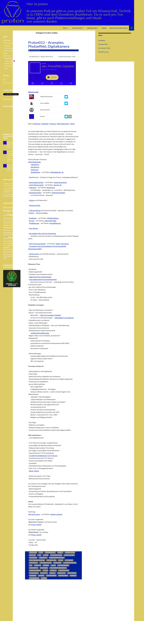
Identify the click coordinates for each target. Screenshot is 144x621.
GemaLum (34, 170)
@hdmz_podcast (56, 514)
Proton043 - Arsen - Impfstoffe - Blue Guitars (12, 144)
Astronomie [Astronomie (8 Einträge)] (7, 207)
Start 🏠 (66, 28)
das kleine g (35, 167)
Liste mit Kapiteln (9, 48)
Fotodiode (69, 560)
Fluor (61, 560)
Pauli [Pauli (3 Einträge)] (14, 232)
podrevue (32, 187)
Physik (46, 570)
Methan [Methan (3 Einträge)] (5, 232)
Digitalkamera (69, 555)
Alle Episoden (92, 28)
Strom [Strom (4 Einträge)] (12, 252)
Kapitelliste (7, 45)
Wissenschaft (34, 578)
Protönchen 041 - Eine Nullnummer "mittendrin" (13, 167)
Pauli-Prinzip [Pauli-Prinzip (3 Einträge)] (6, 234)
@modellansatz (55, 223)
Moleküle (44, 124)
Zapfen (44, 578)
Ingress (31, 200)
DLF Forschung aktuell (37, 244)
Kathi (5, 68)
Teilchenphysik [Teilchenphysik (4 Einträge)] (7, 256)
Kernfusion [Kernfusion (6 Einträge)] (13, 225)
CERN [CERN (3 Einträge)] (4, 215)
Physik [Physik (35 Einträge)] (12, 237)
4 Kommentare (35, 50)
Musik (72, 124)
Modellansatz (34, 223)
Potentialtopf (64, 570)
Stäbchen (33, 575)
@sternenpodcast (60, 182)
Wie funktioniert (63, 124)
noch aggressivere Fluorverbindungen (43, 279)
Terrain (31, 221)
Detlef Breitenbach (9, 58)
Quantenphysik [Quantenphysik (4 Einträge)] (12, 243)
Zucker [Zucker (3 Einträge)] (5, 258)
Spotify (39, 524)
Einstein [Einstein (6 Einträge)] (6, 218)
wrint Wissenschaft (36, 185)
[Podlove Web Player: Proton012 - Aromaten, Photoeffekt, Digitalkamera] (53, 74)
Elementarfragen (35, 193)
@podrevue (51, 187)
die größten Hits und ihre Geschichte (42, 233)
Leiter (53, 565)
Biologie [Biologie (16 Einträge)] (7, 210)
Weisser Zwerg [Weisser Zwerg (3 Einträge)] (16, 256)
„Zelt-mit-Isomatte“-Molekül (50, 315)
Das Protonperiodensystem (11, 43)
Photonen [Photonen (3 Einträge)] (5, 238)
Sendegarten (35, 172)
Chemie (46, 555)
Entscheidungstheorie (37, 560)
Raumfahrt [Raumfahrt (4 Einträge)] (6, 247)
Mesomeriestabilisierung (58, 568)
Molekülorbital (35, 570)
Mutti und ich (34, 254)
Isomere (46, 565)
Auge (41, 552)
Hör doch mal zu (34, 514)
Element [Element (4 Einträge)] (17, 218)
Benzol (60, 552)
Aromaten (33, 552)
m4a (4, 81)
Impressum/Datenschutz (118, 28)
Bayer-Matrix (34, 471)
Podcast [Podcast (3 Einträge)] (5, 241)
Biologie (32, 555)
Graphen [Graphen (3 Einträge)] (5, 223)
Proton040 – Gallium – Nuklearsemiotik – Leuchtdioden (11, 190)
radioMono (35, 164)
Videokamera (63, 575)
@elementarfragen (58, 193)
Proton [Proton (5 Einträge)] (5, 243)
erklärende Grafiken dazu (40, 333)
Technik (41, 575)
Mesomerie (44, 568)
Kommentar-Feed (104, 48)
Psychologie (34, 573)
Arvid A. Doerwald (9, 66)
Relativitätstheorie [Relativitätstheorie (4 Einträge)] (9, 249)
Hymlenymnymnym (70, 562)
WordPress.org (103, 52)
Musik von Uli (8, 63)
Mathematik (34, 568)
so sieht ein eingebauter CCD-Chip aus (43, 456)
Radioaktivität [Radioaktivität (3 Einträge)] (15, 245)
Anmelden (101, 40)
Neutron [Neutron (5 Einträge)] (10, 232)
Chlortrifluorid (56, 555)
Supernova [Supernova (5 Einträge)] (6, 254)
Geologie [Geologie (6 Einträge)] (14, 221)
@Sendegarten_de (57, 172)
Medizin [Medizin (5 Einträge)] (15, 230)
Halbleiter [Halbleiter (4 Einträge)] (6, 225)
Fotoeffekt (33, 562)
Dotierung (33, 557)
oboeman (6, 183)
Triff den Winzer (35, 210)
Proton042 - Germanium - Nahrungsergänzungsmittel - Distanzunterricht (13, 155)
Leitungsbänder (63, 565)
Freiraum (52, 124)
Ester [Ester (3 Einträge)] (9, 221)
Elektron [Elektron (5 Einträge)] (12, 218)
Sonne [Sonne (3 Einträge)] (16, 249)
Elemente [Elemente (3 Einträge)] (5, 221)
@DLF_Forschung (62, 244)
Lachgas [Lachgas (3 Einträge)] (14, 227)
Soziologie (61, 573)
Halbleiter (57, 562)
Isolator (38, 565)
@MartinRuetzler (34, 162)
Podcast (53, 570)
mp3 (4, 79)
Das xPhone (33, 228)
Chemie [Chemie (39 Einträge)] (11, 215)
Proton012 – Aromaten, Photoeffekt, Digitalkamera (48, 44)
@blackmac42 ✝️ (10, 61)
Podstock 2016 (34, 205)
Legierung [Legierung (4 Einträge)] (6, 230)
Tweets (104, 28)
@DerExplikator (53, 218)
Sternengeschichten (36, 182)
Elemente (37, 124)
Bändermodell (50, 552)
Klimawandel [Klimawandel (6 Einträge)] (7, 227)
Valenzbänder (51, 575)
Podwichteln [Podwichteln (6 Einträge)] (12, 241)
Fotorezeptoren (45, 562)
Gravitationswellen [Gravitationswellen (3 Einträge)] (13, 223)
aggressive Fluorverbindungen (40, 277)
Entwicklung (51, 560)
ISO (31, 565)
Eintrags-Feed (102, 44)
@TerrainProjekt (50, 221)
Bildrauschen (70, 552)
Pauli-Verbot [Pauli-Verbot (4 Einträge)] (14, 234)
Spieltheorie (72, 573)
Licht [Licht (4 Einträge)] (10, 230)
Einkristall (43, 557)
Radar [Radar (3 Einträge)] (9, 245)
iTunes (33, 524)
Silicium (52, 573)
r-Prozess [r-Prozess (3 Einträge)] (5, 245)
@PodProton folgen (8, 99)
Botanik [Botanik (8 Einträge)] (15, 211)
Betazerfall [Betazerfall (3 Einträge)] (15, 207)
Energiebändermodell (57, 557)
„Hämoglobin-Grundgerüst (64, 318)
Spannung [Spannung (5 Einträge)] (6, 252)
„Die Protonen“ (77, 28)
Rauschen (44, 573)
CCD (39, 555)
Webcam (73, 575)
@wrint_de (57, 185)
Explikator (33, 218)
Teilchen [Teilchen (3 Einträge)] (12, 254)
